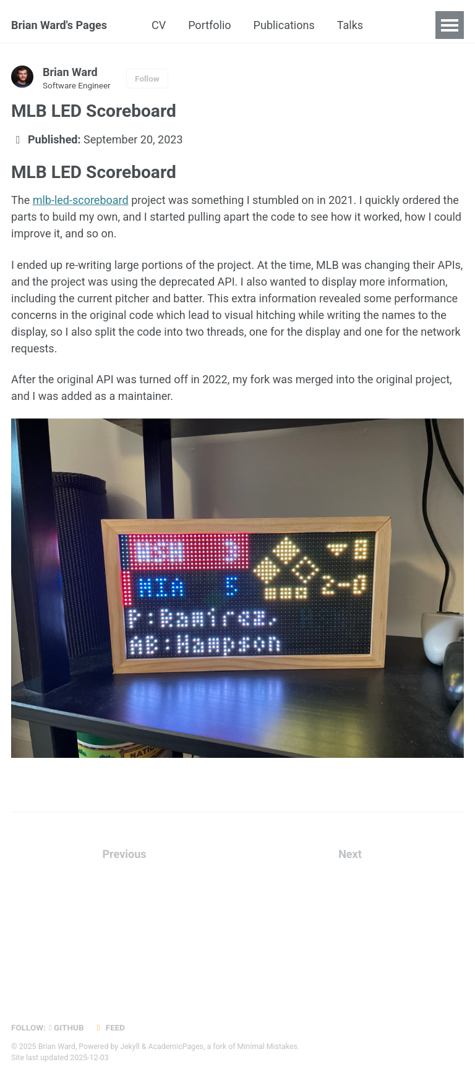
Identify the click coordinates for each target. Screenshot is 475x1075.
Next (350, 854)
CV (159, 25)
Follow (147, 78)
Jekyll (130, 1046)
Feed (109, 1027)
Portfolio (209, 25)
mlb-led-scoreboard (81, 199)
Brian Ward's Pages (59, 25)
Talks (350, 25)
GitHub (66, 1027)
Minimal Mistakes (267, 1046)
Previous (125, 854)
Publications (284, 25)
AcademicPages (175, 1046)
